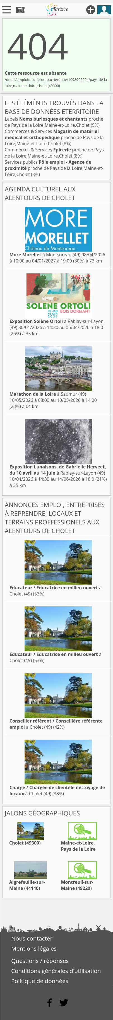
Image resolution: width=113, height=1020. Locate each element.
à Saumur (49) (47, 394)
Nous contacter (31, 938)
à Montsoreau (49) (44, 255)
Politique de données (39, 981)
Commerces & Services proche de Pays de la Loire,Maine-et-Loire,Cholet (54, 137)
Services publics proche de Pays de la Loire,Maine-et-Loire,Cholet (54, 168)
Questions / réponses (40, 961)
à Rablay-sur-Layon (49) (57, 470)
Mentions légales (34, 948)
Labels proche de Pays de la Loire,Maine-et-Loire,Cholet (54, 122)
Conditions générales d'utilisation (56, 971)
